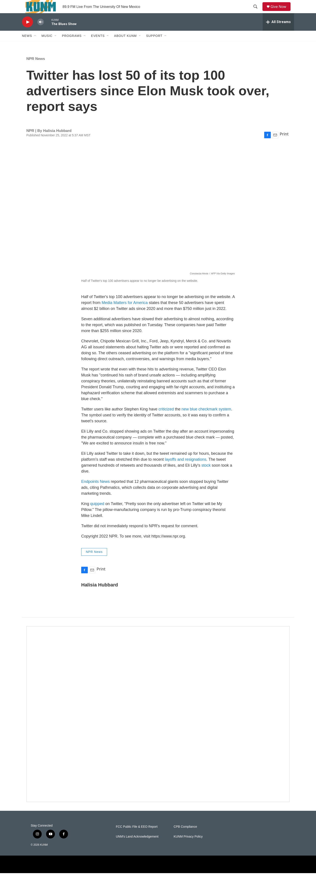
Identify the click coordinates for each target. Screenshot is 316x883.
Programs (72, 45)
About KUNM (125, 45)
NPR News (35, 69)
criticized (166, 419)
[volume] (40, 32)
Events (98, 45)
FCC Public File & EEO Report (137, 836)
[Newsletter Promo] (158, 724)
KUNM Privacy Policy (188, 846)
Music (46, 45)
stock (206, 475)
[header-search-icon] (257, 12)
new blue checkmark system (206, 419)
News (27, 45)
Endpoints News (95, 491)
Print (284, 143)
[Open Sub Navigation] (35, 45)
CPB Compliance (185, 836)
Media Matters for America (125, 312)
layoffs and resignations (185, 469)
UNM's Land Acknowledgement (137, 846)
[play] (27, 31)
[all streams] (278, 32)
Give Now (281, 11)
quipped (97, 513)
